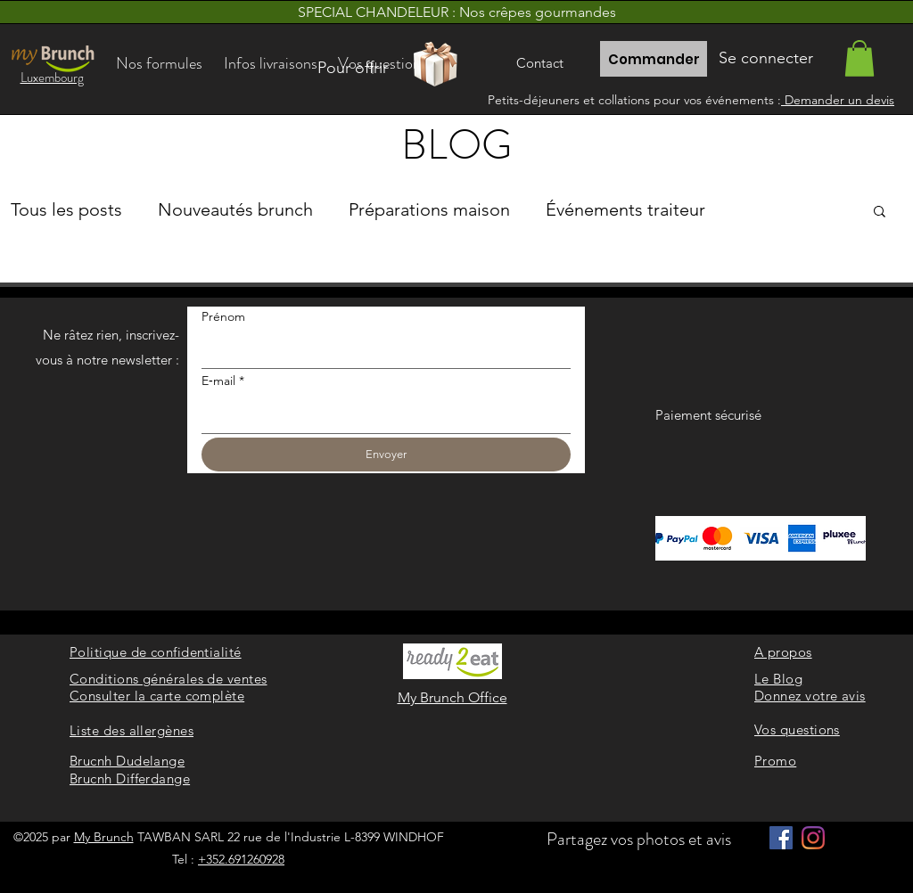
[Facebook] (781, 837)
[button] (879, 212)
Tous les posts (66, 209)
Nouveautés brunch (235, 209)
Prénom (223, 316)
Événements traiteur (625, 209)
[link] (859, 58)
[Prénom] (381, 350)
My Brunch (104, 837)
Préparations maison (429, 209)
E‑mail (223, 381)
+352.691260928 (241, 859)
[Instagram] (813, 837)
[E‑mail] (381, 415)
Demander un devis (837, 100)
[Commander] (653, 59)
